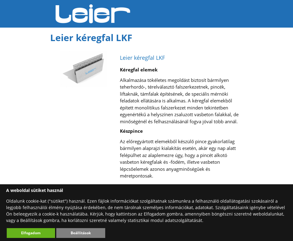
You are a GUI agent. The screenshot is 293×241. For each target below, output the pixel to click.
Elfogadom (31, 232)
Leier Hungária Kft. (93, 14)
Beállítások (81, 232)
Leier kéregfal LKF (142, 57)
